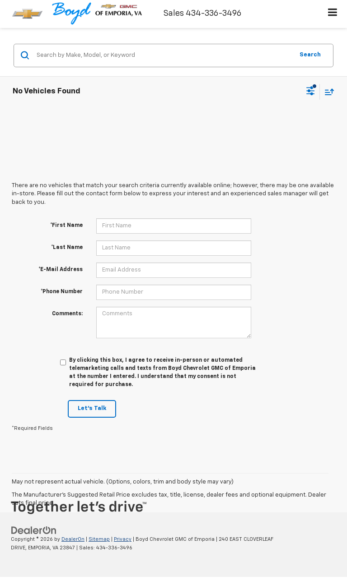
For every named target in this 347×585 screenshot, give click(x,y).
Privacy (122, 539)
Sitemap (99, 539)
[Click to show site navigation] (333, 14)
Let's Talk (92, 408)
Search (310, 55)
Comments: (67, 314)
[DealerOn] (34, 531)
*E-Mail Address (60, 269)
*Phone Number (62, 292)
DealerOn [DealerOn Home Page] (72, 539)
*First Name (66, 225)
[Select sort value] (327, 92)
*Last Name (67, 247)
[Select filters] (310, 92)
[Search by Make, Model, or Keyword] (164, 55)
